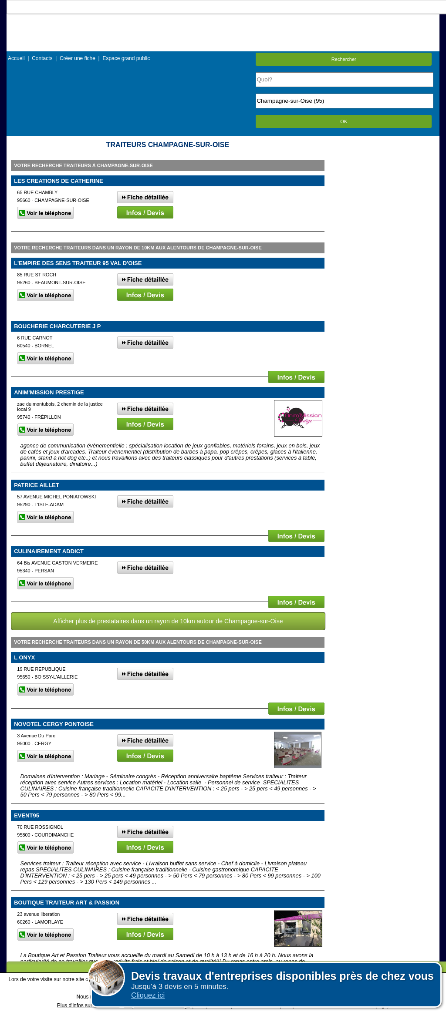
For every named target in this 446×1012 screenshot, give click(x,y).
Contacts (42, 58)
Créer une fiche (77, 58)
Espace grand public (126, 58)
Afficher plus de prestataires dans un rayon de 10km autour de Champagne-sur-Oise (168, 621)
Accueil (16, 58)
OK (343, 121)
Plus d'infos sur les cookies (88, 1005)
